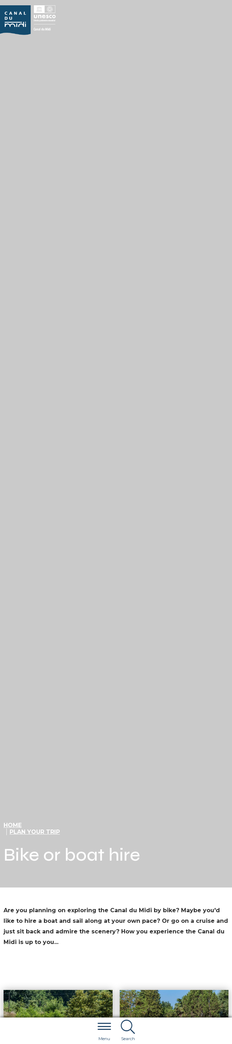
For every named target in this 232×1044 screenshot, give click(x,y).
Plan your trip (35, 831)
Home (13, 825)
